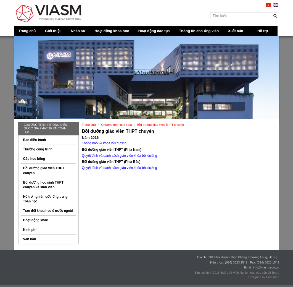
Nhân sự (78, 31)
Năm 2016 (90, 137)
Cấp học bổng (34, 159)
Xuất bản (235, 31)
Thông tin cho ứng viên (199, 31)
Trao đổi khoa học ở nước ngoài (48, 211)
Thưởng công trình (37, 149)
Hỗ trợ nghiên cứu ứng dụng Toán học (45, 199)
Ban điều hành (34, 140)
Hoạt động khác (35, 220)
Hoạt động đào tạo (154, 31)
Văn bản (29, 239)
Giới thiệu (53, 31)
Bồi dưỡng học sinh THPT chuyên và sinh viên (43, 185)
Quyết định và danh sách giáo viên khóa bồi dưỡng (119, 168)
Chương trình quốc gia (116, 124)
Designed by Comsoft (262, 277)
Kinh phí (29, 230)
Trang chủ (27, 31)
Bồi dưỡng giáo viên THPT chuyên (43, 170)
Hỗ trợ (262, 31)
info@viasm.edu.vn (266, 267)
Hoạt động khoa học (111, 31)
